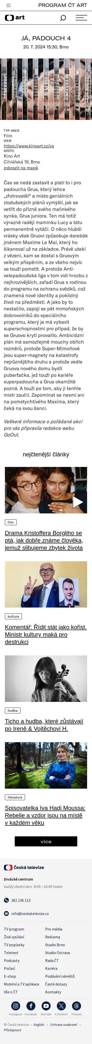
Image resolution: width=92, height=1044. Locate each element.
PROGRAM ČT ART (62, 5)
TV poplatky (14, 944)
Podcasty (11, 960)
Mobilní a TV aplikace (21, 984)
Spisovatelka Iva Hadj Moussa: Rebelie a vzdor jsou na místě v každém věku (45, 815)
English (39, 1024)
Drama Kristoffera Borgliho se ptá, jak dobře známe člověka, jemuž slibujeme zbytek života (44, 540)
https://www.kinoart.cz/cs (29, 145)
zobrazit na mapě (21, 167)
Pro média (53, 929)
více (46, 841)
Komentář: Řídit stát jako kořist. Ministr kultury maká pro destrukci (46, 634)
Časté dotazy (56, 984)
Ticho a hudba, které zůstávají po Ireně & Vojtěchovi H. (44, 725)
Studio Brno (55, 944)
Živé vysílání (14, 936)
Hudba (13, 710)
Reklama (52, 936)
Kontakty (53, 991)
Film (11, 522)
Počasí (9, 968)
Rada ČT (52, 960)
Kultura (13, 616)
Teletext (11, 952)
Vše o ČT (11, 991)
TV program (14, 929)
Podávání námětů (60, 976)
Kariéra (51, 968)
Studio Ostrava (57, 952)
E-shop (10, 976)
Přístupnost (12, 1030)
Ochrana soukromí (63, 1024)
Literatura (15, 797)
